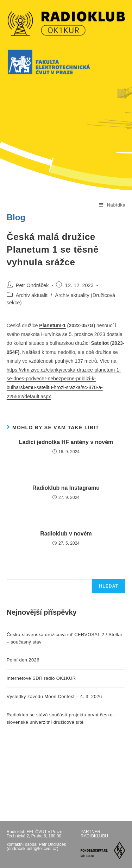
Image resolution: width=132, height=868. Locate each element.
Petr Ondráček (32, 285)
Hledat (108, 586)
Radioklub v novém (66, 534)
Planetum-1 (52, 325)
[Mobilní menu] (112, 205)
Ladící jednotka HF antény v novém (66, 442)
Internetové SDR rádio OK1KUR (41, 678)
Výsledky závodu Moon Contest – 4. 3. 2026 (54, 696)
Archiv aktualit (32, 295)
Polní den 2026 (23, 660)
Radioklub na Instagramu (66, 488)
